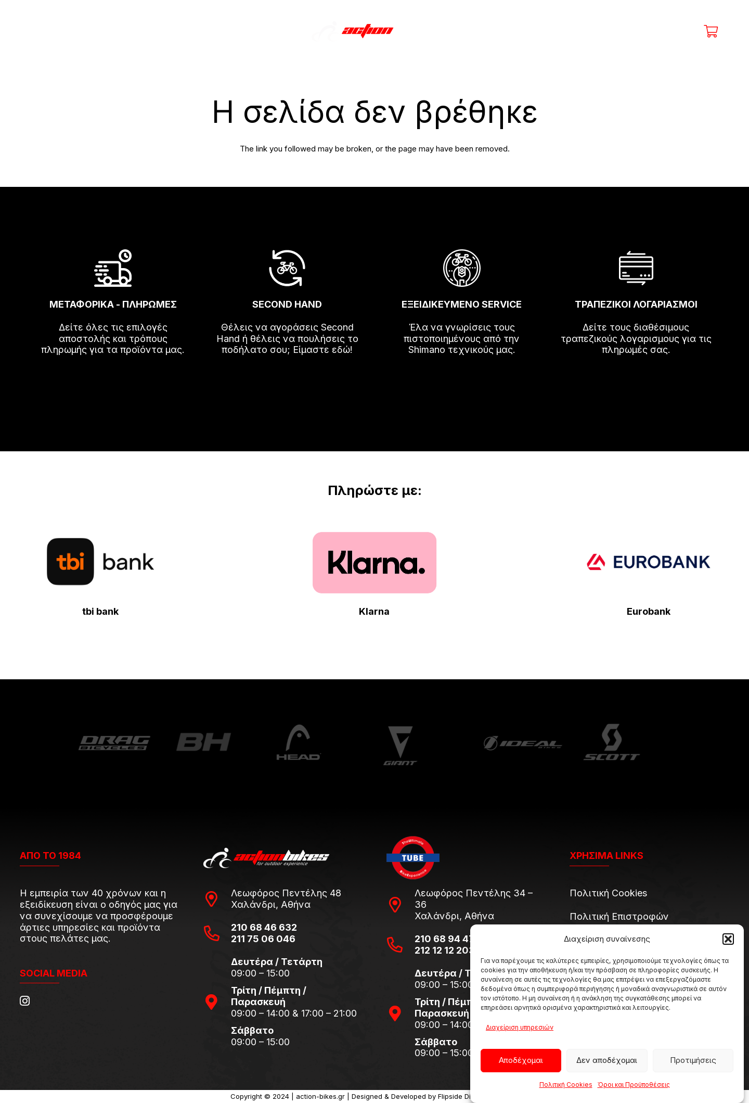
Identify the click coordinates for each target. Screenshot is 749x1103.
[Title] (637, 31)
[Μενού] (41, 31)
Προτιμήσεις (693, 1060)
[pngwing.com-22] (374, 562)
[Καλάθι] (711, 31)
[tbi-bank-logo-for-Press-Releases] (100, 562)
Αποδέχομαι (521, 1060)
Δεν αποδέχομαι (606, 1060)
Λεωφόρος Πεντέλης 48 (286, 893)
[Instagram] (25, 1001)
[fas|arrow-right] (112, 380)
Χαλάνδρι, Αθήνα (271, 904)
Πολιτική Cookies (565, 1084)
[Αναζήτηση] (552, 31)
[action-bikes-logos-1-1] (374, 31)
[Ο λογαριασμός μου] (661, 31)
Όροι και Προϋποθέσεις (634, 1084)
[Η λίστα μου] (685, 31)
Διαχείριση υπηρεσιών (519, 1027)
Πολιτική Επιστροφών (619, 916)
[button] (728, 939)
